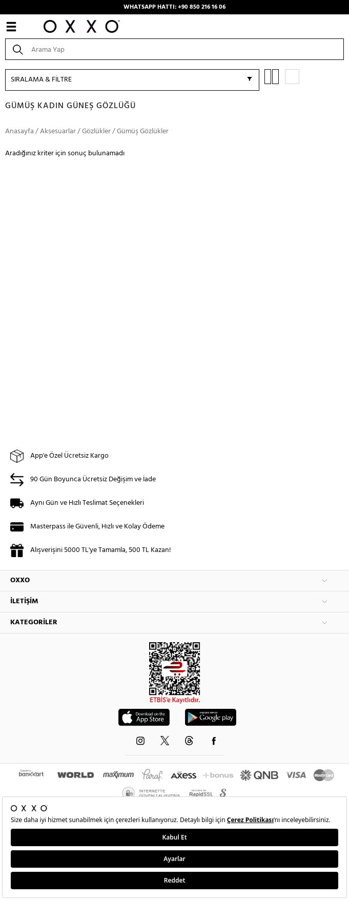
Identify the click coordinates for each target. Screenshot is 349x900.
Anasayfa (19, 131)
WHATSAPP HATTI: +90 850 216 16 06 (174, 7)
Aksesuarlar (58, 131)
